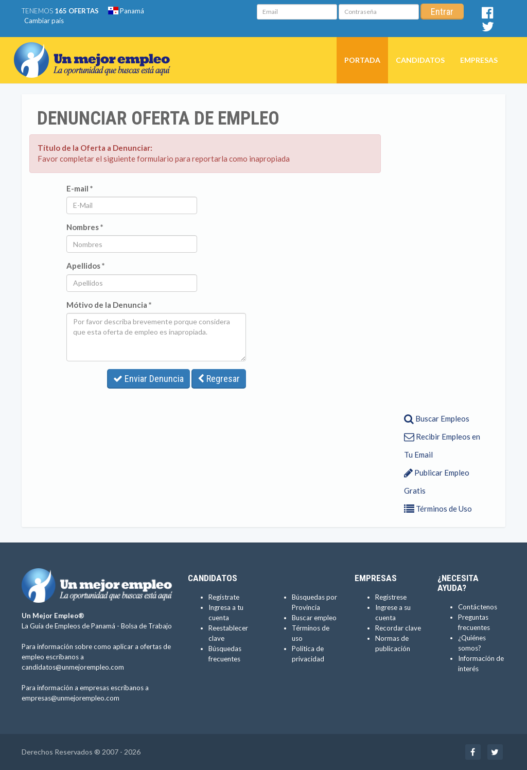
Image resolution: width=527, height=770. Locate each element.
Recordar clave (398, 628)
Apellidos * (85, 265)
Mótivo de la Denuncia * (109, 304)
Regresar (219, 378)
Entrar (442, 11)
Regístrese (391, 597)
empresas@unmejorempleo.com (70, 698)
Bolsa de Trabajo (146, 626)
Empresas (479, 60)
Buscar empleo (314, 618)
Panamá (126, 11)
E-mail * (79, 188)
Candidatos (420, 60)
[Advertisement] (439, 252)
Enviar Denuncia (148, 378)
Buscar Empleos (436, 418)
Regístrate (223, 597)
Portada (362, 60)
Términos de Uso (438, 508)
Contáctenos (477, 607)
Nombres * (84, 227)
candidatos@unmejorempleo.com (73, 667)
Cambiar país (44, 20)
